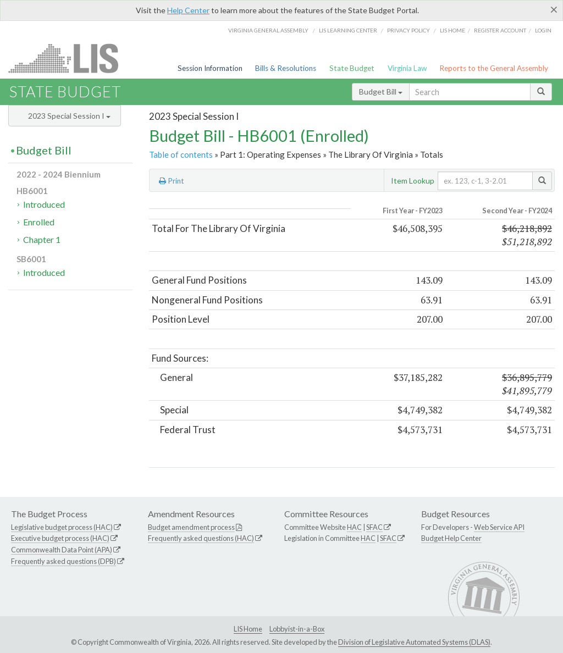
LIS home (452, 30)
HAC (354, 527)
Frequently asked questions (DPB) (63, 561)
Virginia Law (407, 68)
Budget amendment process (191, 527)
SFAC (374, 527)
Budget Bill (380, 91)
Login (543, 30)
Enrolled (38, 222)
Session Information (210, 68)
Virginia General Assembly (268, 30)
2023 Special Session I (69, 115)
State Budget (351, 68)
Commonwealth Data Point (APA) (61, 549)
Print (171, 180)
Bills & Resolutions (285, 68)
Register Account (500, 30)
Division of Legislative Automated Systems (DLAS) (414, 642)
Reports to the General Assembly (493, 68)
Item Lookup (412, 180)
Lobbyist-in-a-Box (296, 628)
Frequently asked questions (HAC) (201, 538)
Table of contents (181, 154)
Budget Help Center (451, 538)
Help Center (188, 10)
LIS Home (248, 628)
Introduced (44, 204)
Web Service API (499, 527)
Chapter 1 (41, 239)
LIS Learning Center (348, 30)
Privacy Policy (408, 30)
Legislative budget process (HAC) (62, 527)
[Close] (554, 9)
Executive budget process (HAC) (60, 538)
